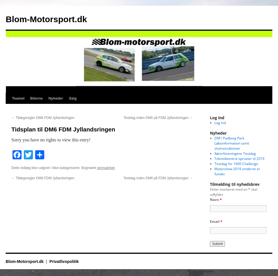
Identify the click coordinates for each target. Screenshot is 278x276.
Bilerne (36, 98)
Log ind (220, 122)
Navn (216, 199)
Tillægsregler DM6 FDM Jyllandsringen (42, 118)
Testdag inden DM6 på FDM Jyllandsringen (158, 118)
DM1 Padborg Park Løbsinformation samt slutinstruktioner (231, 143)
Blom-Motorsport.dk (46, 19)
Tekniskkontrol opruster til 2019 (239, 158)
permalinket (106, 168)
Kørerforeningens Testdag (235, 153)
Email (216, 221)
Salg (73, 98)
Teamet (18, 98)
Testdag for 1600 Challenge (236, 163)
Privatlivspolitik (64, 261)
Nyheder (56, 98)
